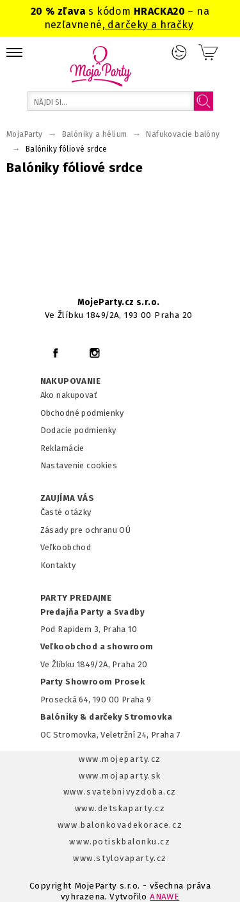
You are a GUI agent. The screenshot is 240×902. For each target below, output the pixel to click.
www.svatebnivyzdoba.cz (120, 791)
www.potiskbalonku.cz (119, 841)
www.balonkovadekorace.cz (120, 825)
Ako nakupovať (68, 395)
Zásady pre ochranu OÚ (85, 530)
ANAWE (164, 896)
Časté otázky (66, 512)
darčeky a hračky (149, 25)
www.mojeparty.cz (120, 759)
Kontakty (58, 565)
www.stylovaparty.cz (119, 858)
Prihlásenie (179, 52)
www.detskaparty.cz (120, 808)
